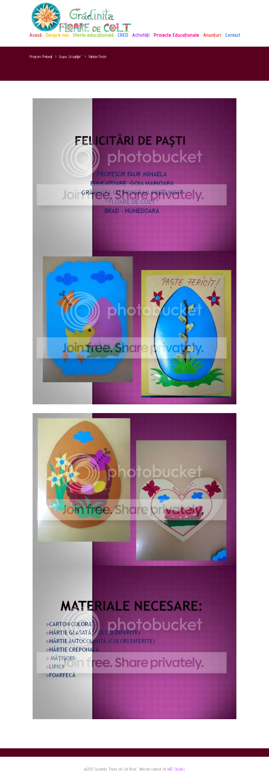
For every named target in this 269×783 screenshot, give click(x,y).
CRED (123, 35)
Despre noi (57, 35)
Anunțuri (212, 35)
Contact (232, 35)
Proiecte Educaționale (176, 35)
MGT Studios (176, 769)
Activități (141, 35)
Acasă (35, 35)
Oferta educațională (93, 35)
